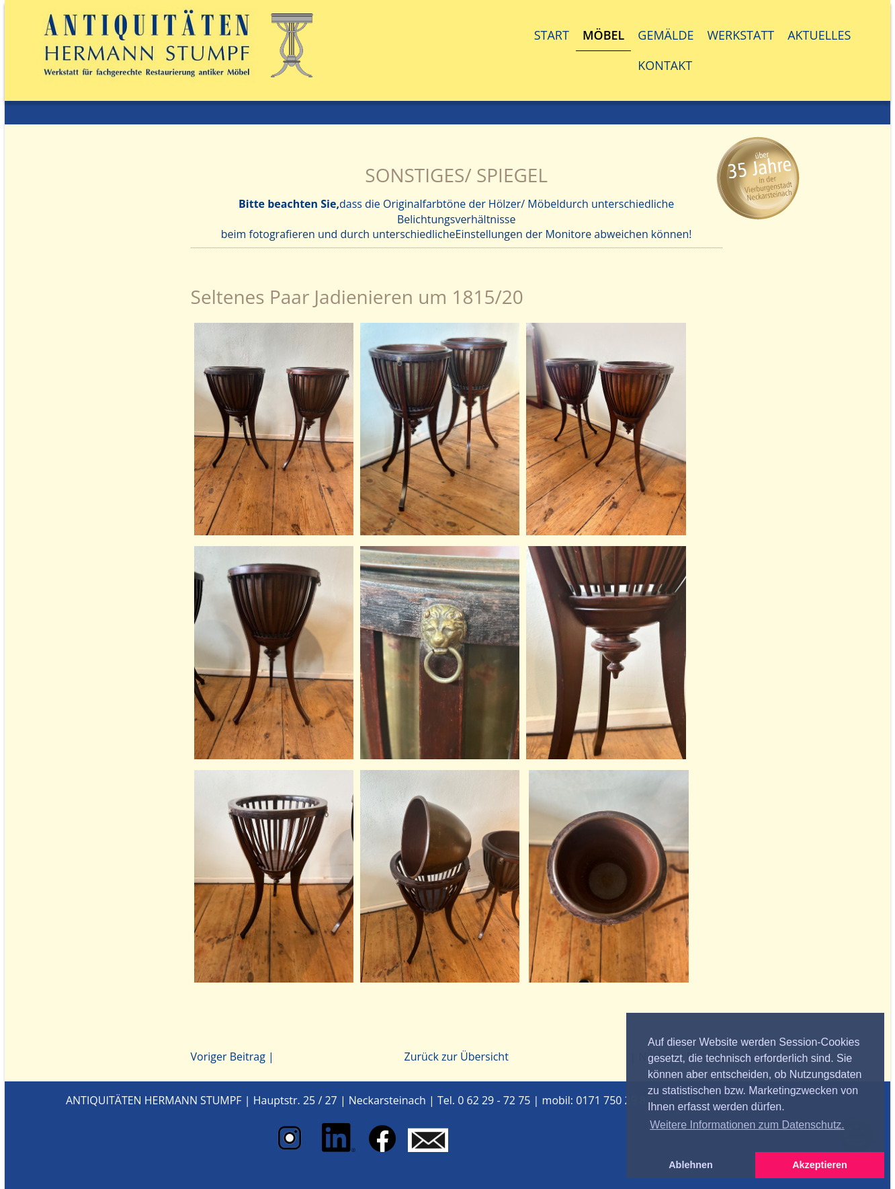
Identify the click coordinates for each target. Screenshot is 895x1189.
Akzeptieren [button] (819, 1164)
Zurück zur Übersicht (456, 1056)
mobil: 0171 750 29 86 (597, 1100)
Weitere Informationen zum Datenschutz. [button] (747, 1124)
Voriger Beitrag (228, 1056)
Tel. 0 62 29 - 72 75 (483, 1100)
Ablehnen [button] (691, 1164)
